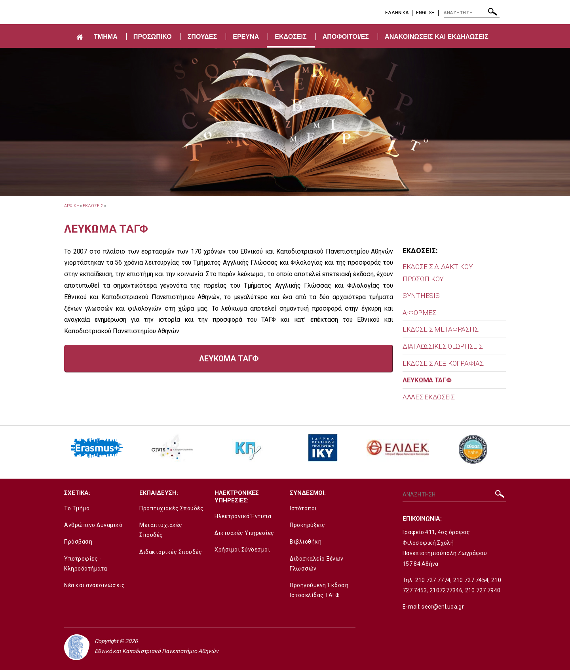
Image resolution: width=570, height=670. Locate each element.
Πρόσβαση (78, 541)
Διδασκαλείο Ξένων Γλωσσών (317, 563)
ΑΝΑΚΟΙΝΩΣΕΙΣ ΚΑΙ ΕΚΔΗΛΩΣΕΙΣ (436, 36)
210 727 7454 (471, 580)
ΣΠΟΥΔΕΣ (202, 36)
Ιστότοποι (303, 508)
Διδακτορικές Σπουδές (170, 552)
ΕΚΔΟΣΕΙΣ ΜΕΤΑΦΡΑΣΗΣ (440, 329)
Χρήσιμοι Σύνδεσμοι (242, 549)
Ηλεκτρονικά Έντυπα (243, 516)
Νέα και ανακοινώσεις (94, 585)
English (425, 12)
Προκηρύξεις (307, 525)
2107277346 (445, 590)
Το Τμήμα (76, 508)
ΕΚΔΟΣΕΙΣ (290, 36)
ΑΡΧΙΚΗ (71, 205)
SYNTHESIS (421, 296)
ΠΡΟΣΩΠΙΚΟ (152, 36)
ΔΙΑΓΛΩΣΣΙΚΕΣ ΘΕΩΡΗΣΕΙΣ (443, 346)
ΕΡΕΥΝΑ (246, 36)
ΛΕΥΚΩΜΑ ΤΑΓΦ (427, 380)
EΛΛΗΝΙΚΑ (396, 12)
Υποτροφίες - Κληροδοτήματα (85, 563)
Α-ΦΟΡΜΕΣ (419, 313)
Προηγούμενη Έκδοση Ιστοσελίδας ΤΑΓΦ (319, 590)
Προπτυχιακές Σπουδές (171, 508)
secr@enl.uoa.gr (443, 606)
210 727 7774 (433, 580)
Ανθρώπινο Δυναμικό (93, 525)
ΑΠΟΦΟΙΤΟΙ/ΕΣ (346, 36)
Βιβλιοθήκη (305, 541)
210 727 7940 (483, 590)
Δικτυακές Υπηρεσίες (244, 533)
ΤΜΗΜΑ (106, 36)
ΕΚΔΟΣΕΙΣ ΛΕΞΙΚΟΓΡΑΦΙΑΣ (443, 363)
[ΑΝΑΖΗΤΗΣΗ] (472, 13)
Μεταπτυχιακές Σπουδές (160, 530)
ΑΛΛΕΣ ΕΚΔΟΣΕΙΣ (429, 397)
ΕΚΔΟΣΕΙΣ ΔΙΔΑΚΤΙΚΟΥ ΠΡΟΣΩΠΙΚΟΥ (438, 273)
